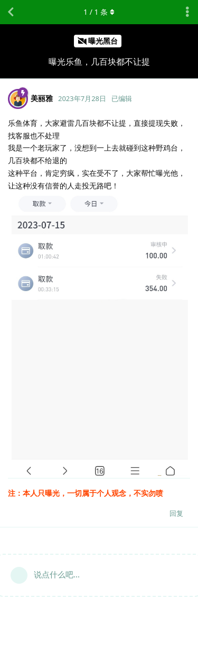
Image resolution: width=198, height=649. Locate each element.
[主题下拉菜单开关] (187, 12)
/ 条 (99, 12)
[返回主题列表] (10, 12)
